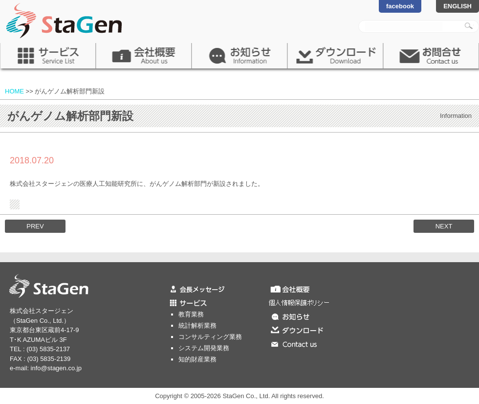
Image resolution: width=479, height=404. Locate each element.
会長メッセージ (217, 288)
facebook (400, 6)
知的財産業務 (197, 359)
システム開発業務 (203, 348)
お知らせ (239, 55)
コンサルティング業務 (210, 336)
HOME (14, 91)
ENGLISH (457, 6)
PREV (35, 226)
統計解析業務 (197, 325)
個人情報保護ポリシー (320, 302)
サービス (48, 55)
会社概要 (144, 55)
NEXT (444, 226)
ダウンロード (335, 55)
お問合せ (431, 55)
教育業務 (191, 314)
